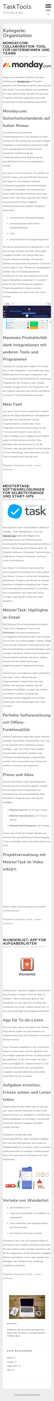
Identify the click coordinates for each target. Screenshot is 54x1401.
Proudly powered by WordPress (27, 1395)
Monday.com (23, 81)
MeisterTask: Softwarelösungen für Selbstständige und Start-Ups (23, 491)
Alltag (9, 1358)
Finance (10, 1362)
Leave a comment (39, 56)
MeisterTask (9, 535)
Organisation (19, 465)
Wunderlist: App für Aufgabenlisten (24, 942)
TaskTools (17, 6)
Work (30, 465)
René (26, 56)
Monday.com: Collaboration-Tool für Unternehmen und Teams (26, 48)
